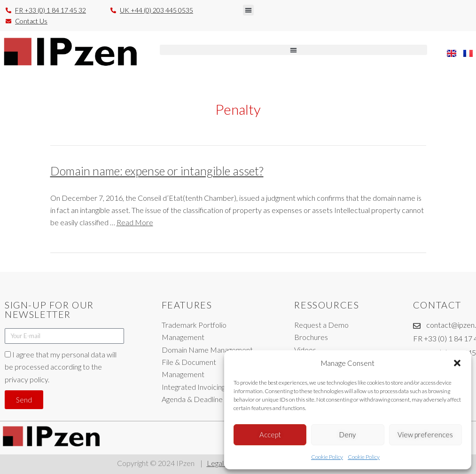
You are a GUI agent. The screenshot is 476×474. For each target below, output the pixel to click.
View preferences (425, 434)
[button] (457, 363)
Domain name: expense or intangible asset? (157, 171)
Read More (135, 222)
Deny (347, 434)
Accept (270, 434)
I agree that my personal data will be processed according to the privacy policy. (61, 367)
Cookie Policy (327, 456)
